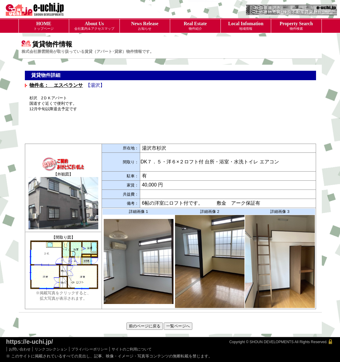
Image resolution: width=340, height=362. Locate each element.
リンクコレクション (51, 349)
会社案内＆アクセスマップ (94, 25)
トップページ (44, 25)
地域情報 (246, 25)
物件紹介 (195, 25)
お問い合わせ (20, 349)
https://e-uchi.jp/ (29, 341)
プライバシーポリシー (89, 349)
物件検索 (296, 25)
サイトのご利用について (132, 349)
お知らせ (145, 25)
